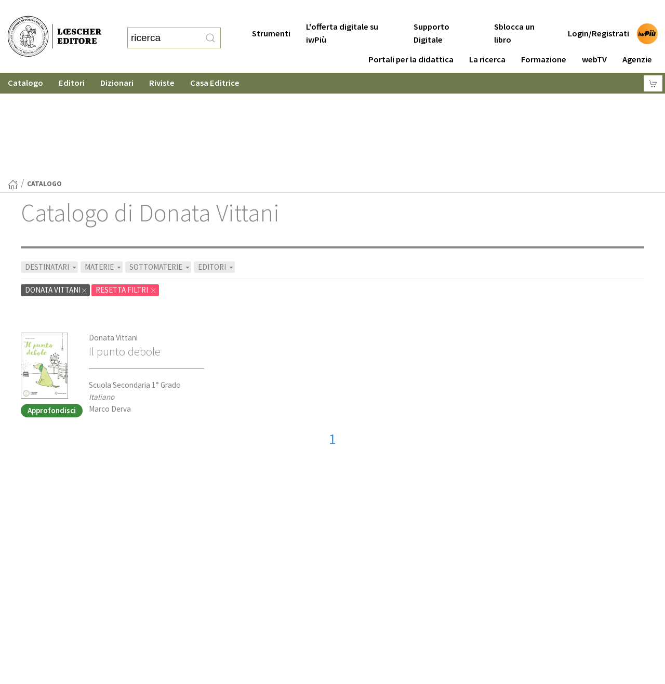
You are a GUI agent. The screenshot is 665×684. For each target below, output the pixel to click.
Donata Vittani (113, 236)
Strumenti (271, 12)
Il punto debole (125, 250)
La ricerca (487, 38)
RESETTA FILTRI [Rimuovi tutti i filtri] (126, 188)
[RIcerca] (210, 27)
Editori (72, 62)
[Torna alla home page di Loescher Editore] (54, 26)
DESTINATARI (51, 165)
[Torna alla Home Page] (13, 83)
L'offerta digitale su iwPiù (342, 12)
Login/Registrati (598, 12)
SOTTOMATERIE (160, 165)
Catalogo (25, 62)
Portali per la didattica (411, 38)
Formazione (543, 38)
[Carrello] (653, 63)
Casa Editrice (215, 62)
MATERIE (104, 165)
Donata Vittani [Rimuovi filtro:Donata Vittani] (56, 188)
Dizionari (117, 62)
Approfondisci (52, 309)
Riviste (162, 62)
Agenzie (637, 38)
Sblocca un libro (514, 12)
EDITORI (216, 165)
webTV (594, 38)
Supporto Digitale (431, 12)
